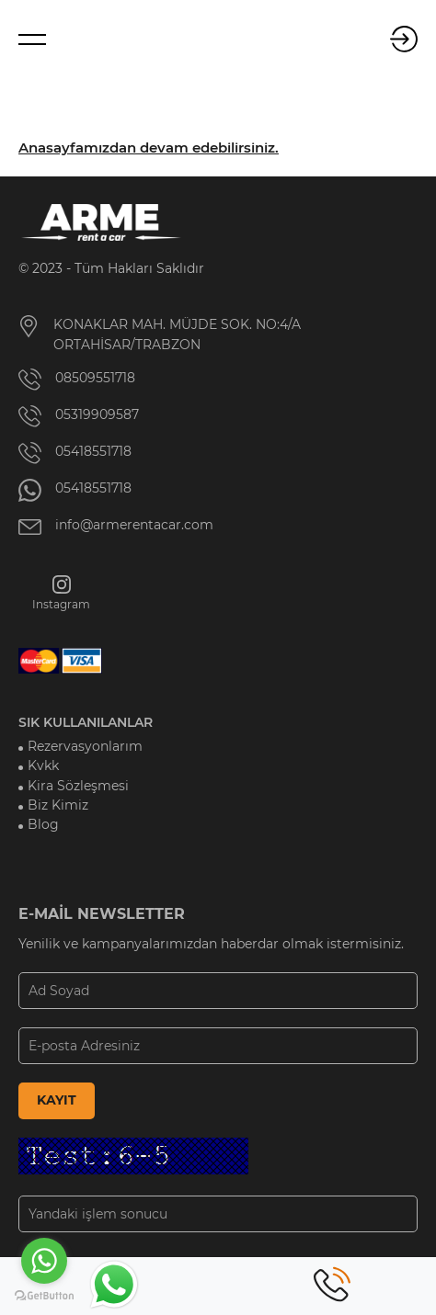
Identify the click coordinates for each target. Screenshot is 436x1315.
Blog (43, 824)
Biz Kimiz (58, 805)
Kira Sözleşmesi (78, 785)
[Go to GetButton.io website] (44, 1296)
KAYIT (56, 1100)
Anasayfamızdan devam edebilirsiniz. (148, 148)
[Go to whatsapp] (44, 1261)
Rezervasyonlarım (85, 746)
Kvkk (43, 765)
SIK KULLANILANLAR (85, 722)
